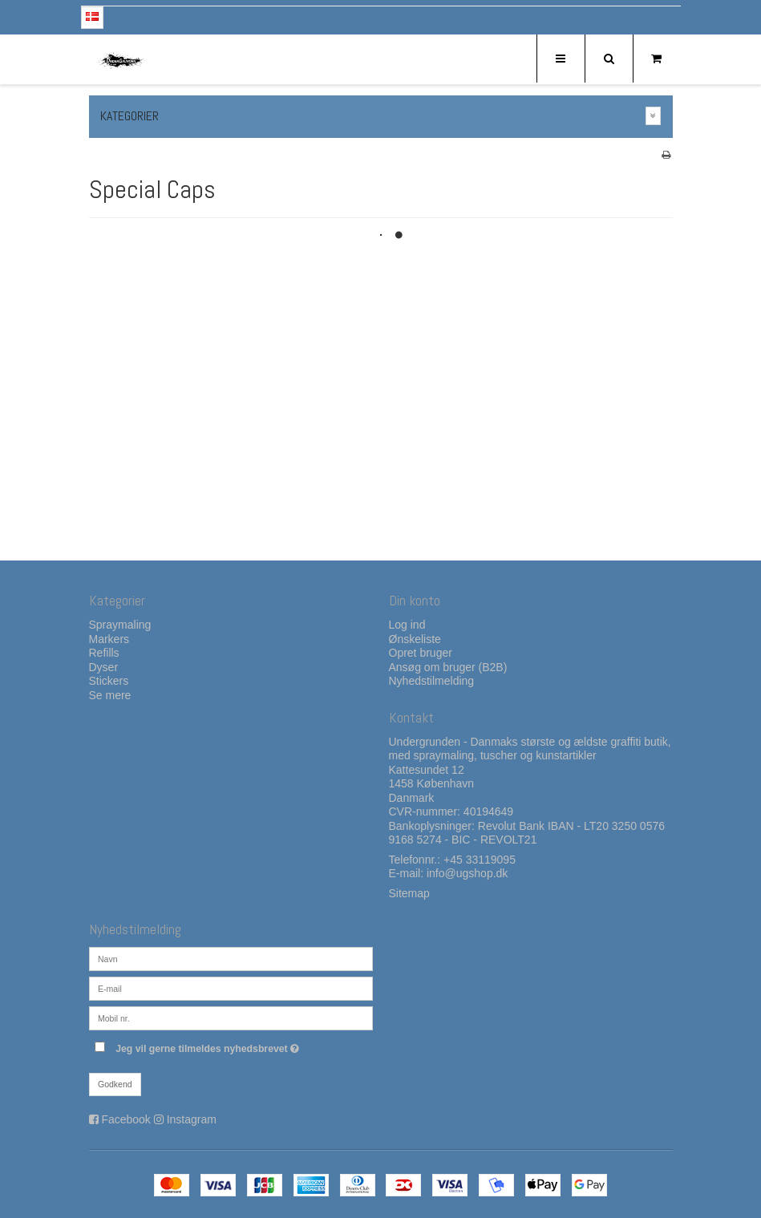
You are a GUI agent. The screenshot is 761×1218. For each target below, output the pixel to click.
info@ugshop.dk (467, 873)
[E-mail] (231, 987)
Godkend (115, 1084)
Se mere (110, 695)
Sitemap (409, 893)
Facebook (125, 1119)
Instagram (192, 1119)
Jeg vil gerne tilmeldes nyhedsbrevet (243, 1045)
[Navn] (231, 958)
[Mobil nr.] (231, 1017)
